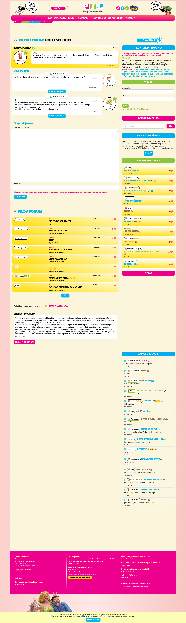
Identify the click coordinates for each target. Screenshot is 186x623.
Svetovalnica (60, 18)
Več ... (65, 295)
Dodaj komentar (57, 91)
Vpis (125, 106)
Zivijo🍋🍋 (130, 242)
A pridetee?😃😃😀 (153, 401)
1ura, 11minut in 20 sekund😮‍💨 (140, 181)
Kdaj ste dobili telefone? (154, 419)
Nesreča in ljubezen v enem (151, 391)
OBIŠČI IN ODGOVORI (24, 342)
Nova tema (148, 40)
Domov (49, 18)
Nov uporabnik (128, 109)
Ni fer (145, 371)
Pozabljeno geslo (144, 109)
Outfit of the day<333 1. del (152, 439)
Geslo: (124, 95)
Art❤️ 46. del (131, 170)
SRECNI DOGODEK (150, 429)
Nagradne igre (99, 18)
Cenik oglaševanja (80, 578)
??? (138, 18)
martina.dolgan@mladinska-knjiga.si (86, 574)
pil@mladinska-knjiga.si (29, 566)
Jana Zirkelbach (20, 572)
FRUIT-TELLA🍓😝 (132, 221)
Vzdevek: (126, 88)
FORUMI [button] (71, 18)
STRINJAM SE (93, 620)
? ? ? (148, 153)
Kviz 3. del (143, 361)
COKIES (128, 211)
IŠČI (170, 126)
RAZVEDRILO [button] (83, 18)
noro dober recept (134, 201)
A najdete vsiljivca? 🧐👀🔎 (138, 191)
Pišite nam (130, 18)
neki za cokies (132, 231)
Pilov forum (28, 40)
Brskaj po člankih (116, 18)
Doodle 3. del (131, 264)
